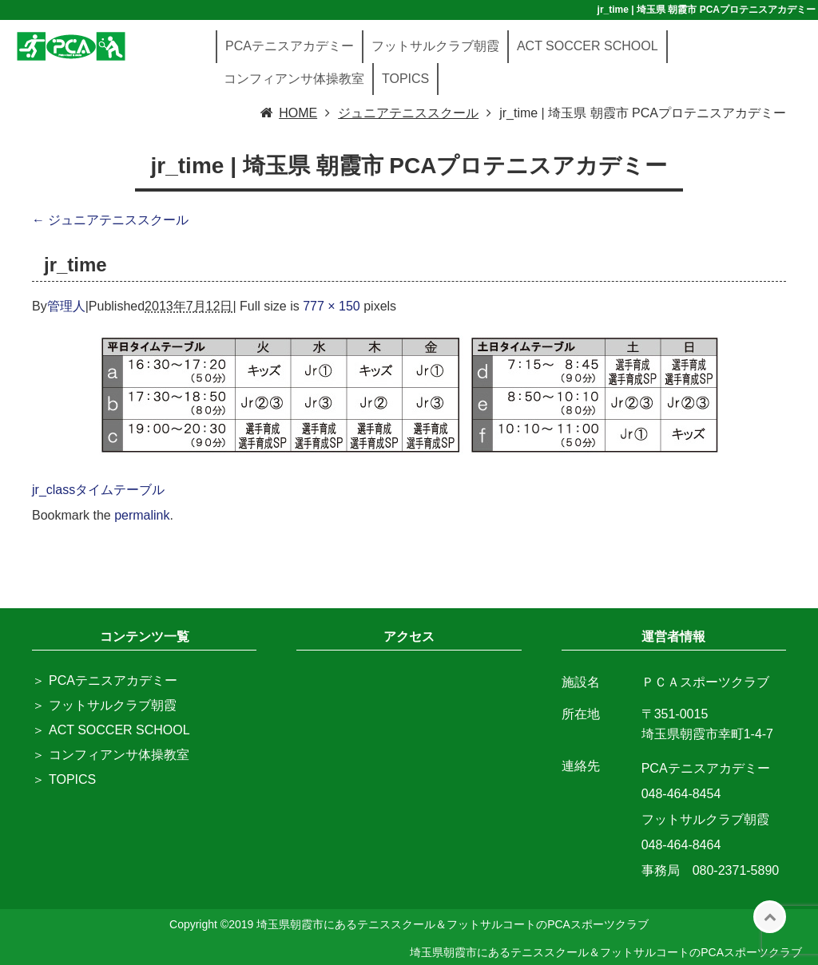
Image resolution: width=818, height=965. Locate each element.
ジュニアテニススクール (110, 220)
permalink (141, 515)
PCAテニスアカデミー (289, 46)
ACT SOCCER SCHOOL (587, 46)
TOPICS (405, 78)
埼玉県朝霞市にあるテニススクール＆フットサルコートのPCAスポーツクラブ (606, 952)
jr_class (53, 489)
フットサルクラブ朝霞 (435, 46)
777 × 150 (331, 306)
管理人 (66, 306)
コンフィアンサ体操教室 (294, 78)
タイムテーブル (120, 489)
